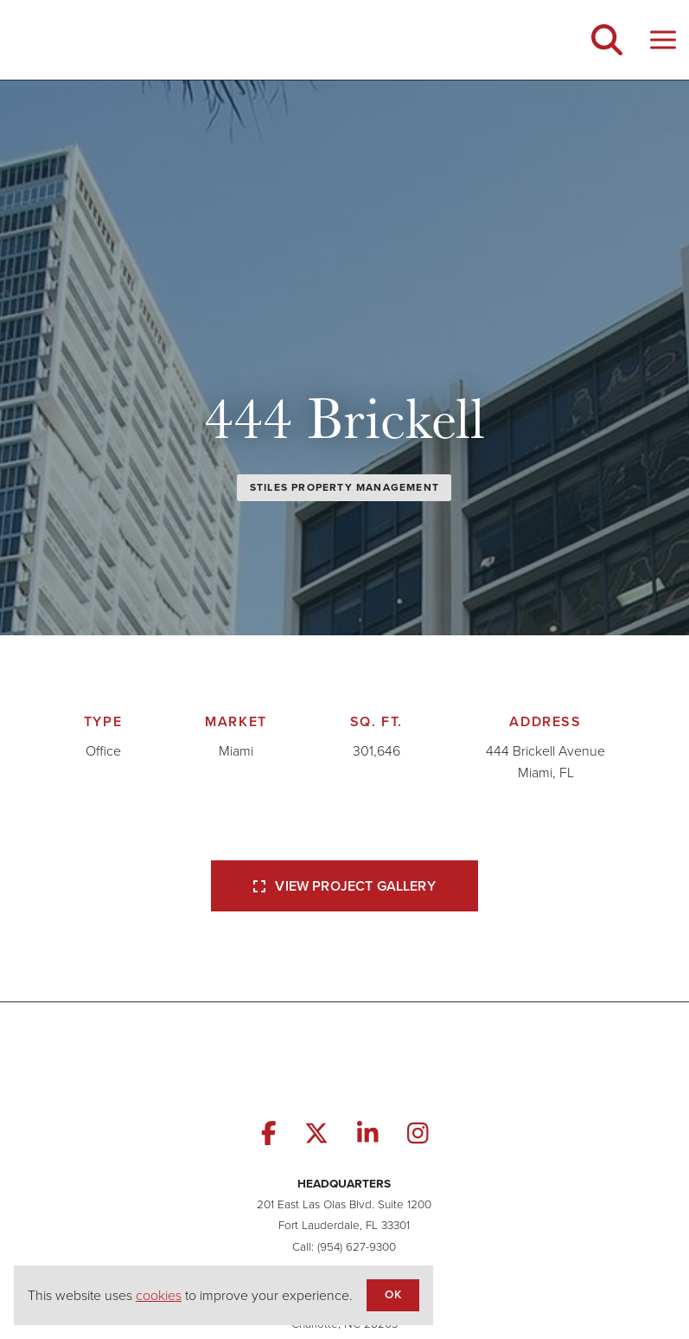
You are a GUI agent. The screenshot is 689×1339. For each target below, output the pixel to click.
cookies (159, 1295)
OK (392, 1294)
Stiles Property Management (344, 487)
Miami (236, 751)
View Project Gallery (344, 886)
